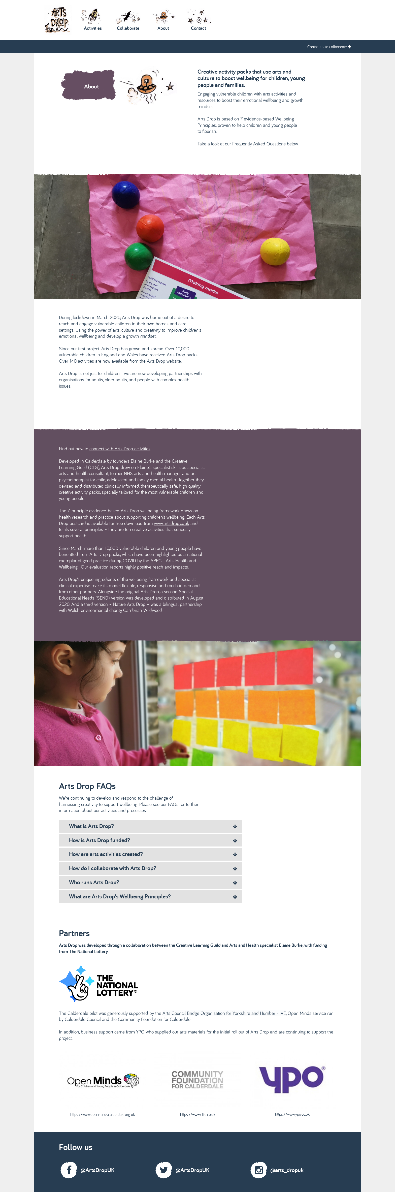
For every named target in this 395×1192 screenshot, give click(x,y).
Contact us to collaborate (329, 46)
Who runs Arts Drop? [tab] (153, 882)
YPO (141, 1032)
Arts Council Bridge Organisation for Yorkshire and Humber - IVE (224, 1013)
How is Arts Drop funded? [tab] (153, 840)
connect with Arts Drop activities (119, 449)
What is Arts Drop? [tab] (153, 826)
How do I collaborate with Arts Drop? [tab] (153, 868)
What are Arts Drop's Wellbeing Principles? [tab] (153, 896)
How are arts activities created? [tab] (153, 854)
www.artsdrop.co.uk (171, 523)
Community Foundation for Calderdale (154, 1019)
